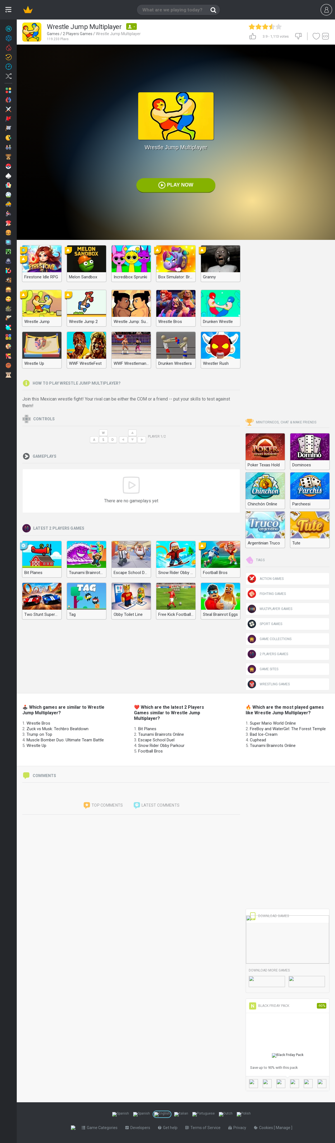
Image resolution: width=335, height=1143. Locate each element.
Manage (284, 1127)
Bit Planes (147, 728)
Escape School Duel (156, 739)
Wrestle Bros (38, 723)
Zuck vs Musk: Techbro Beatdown (57, 728)
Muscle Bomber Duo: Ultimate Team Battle (65, 739)
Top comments (103, 805)
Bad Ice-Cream (263, 734)
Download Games (269, 916)
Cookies (265, 1127)
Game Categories (101, 1127)
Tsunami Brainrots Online (161, 734)
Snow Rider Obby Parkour (161, 745)
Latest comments (156, 805)
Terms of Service (204, 1127)
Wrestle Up (36, 745)
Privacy (238, 1127)
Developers (138, 1127)
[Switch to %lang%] (120, 1114)
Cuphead (258, 739)
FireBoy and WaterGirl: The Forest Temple (288, 728)
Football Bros (150, 751)
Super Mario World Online (273, 723)
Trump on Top (39, 734)
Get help (169, 1127)
